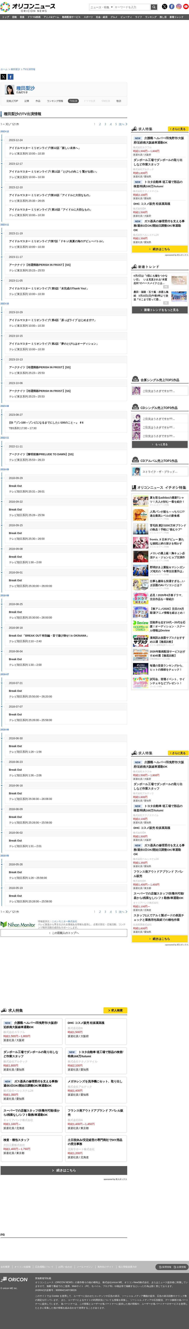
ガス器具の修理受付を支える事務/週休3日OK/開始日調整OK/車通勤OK (159, 226)
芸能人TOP (12, 101)
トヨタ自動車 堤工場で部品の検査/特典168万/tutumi (158, 184)
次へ (121, 124)
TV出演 (73, 101)
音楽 (22, 17)
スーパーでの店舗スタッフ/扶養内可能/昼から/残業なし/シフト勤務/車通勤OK (159, 895)
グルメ (114, 17)
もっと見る (160, 444)
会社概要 (5, 1266)
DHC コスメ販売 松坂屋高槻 (152, 203)
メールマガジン (85, 1266)
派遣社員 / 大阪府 (31, 1031)
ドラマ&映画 (34, 17)
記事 (27, 101)
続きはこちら (66, 1170)
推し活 (163, 17)
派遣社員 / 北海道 (31, 1118)
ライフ (138, 17)
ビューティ (126, 17)
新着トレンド (176, 17)
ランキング (151, 17)
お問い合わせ (65, 1266)
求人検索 (117, 1010)
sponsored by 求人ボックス (115, 1179)
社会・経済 (101, 17)
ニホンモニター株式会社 (64, 921)
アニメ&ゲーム (51, 17)
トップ (5, 17)
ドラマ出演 (89, 101)
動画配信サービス (71, 17)
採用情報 (166, 1267)
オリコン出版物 (22, 1266)
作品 (38, 101)
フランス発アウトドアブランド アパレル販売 (158, 874)
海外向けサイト (105, 1266)
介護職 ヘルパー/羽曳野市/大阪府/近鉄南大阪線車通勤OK (159, 140)
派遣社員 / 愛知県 (31, 1060)
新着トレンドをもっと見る (160, 309)
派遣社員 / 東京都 (96, 1118)
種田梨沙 (25, 88)
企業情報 (181, 1267)
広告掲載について (44, 1266)
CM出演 (106, 101)
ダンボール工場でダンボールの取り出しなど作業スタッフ (158, 162)
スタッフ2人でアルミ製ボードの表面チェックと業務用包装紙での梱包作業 (159, 917)
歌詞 (118, 101)
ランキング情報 (55, 101)
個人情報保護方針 (127, 1266)
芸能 (14, 17)
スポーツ (88, 17)
